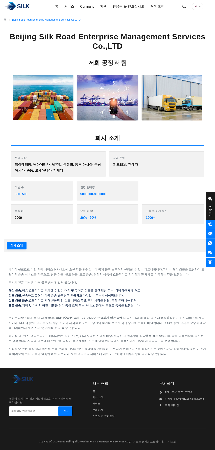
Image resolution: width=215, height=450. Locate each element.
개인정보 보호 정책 (104, 416)
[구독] (65, 411)
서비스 (96, 403)
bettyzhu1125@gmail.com (188, 398)
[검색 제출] (184, 6)
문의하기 (98, 409)
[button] (197, 6)
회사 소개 (16, 245)
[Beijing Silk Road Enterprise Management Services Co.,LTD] (21, 380)
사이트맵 (171, 441)
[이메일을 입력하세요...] (29, 411)
